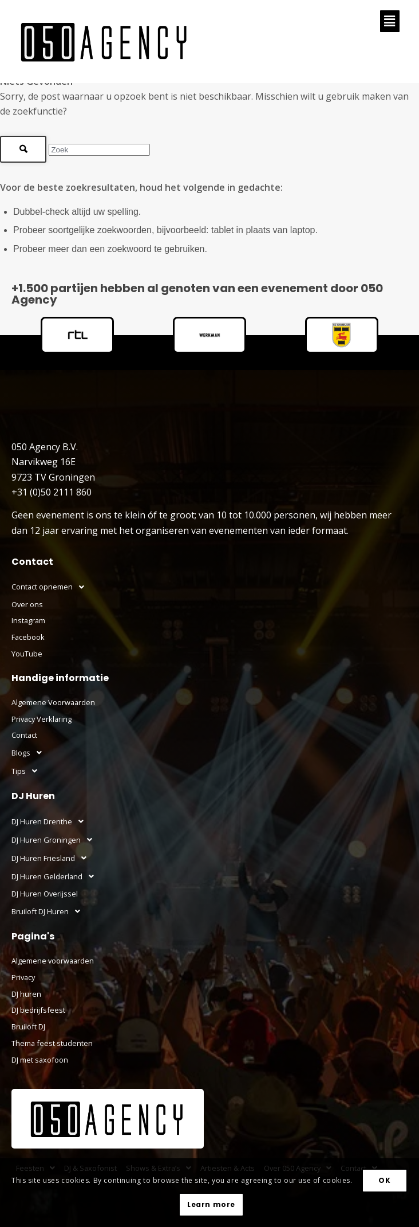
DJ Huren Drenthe (50, 821)
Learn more (211, 1204)
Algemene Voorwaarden (53, 702)
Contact (24, 735)
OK (384, 1180)
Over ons (27, 604)
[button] (390, 21)
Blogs (29, 753)
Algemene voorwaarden (52, 960)
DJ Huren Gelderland (55, 876)
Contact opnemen (50, 587)
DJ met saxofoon (39, 1060)
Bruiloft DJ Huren (48, 911)
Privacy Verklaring (41, 719)
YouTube (26, 653)
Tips (27, 771)
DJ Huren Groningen (54, 840)
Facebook (28, 637)
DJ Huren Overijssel (44, 893)
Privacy (23, 977)
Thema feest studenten (52, 1043)
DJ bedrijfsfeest (38, 1010)
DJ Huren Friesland (52, 858)
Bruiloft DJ (28, 1026)
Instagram (28, 620)
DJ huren (26, 994)
